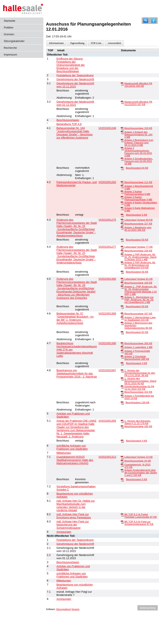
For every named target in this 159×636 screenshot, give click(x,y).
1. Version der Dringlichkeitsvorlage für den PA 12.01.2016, (139, 373)
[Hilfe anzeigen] (154, 20)
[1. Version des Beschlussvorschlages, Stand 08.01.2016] (122, 378)
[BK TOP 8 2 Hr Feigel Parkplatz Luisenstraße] (122, 514)
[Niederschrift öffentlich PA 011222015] (122, 102)
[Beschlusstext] (122, 168)
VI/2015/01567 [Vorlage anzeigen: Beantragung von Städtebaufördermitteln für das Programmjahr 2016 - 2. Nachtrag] (107, 370)
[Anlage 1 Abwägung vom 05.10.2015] (122, 227)
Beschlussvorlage (138, 128)
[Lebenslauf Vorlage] (122, 220)
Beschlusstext (137, 168)
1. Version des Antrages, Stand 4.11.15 (137, 422)
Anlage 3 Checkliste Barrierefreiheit (136, 357)
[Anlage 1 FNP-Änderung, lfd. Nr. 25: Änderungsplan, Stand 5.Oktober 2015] (122, 254)
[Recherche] (146, 20)
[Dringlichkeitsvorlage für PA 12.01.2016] (122, 386)
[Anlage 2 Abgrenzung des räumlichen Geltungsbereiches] (122, 323)
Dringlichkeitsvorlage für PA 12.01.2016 (139, 387)
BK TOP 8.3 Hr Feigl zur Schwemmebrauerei (138, 522)
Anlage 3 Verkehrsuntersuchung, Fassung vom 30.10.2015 (138, 152)
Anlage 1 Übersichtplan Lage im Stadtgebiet (140, 318)
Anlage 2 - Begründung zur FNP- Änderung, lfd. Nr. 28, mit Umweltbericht (139, 299)
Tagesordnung (77, 43)
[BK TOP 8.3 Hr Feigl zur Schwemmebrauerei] (122, 521)
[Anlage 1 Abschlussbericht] (122, 186)
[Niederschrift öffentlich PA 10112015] (122, 83)
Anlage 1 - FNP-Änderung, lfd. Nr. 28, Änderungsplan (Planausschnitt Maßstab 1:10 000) (140, 290)
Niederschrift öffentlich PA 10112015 (138, 84)
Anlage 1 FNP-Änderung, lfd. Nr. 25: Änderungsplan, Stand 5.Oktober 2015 (140, 257)
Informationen (56, 43)
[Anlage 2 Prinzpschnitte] (122, 351)
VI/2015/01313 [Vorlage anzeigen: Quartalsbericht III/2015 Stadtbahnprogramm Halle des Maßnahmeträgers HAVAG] (107, 456)
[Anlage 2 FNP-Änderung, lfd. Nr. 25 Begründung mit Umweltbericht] (122, 262)
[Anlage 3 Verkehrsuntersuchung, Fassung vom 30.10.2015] (122, 148)
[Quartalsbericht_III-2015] (122, 464)
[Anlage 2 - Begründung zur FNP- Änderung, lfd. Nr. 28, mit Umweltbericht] (122, 297)
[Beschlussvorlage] (122, 128)
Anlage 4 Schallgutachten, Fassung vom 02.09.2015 (138, 161)
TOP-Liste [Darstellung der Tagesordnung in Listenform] (96, 43)
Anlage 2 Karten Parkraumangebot (137, 192)
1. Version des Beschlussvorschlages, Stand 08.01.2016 (140, 381)
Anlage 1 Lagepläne (138, 347)
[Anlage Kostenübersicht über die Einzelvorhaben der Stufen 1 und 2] (122, 470)
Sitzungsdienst (63, 609)
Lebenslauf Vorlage (138, 220)
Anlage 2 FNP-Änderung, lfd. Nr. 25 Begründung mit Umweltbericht (139, 265)
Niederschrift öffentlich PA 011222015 (138, 103)
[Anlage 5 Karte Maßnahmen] (122, 208)
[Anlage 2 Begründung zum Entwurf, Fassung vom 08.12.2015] (122, 140)
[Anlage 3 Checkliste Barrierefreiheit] (122, 356)
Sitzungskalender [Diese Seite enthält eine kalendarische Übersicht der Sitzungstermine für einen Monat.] (14, 41)
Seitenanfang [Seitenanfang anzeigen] (147, 607)
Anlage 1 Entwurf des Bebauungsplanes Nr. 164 (138, 134)
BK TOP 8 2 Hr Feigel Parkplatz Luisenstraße (140, 515)
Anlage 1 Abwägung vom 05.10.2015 (137, 228)
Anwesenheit (114, 43)
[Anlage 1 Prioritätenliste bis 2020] (122, 396)
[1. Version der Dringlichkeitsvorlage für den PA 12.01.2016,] (122, 370)
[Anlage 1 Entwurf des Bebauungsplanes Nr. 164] (122, 132)
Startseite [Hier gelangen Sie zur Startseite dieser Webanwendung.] (9, 20)
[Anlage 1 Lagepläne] (122, 347)
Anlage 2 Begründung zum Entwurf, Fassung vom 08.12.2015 (138, 142)
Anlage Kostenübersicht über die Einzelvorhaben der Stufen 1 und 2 (140, 472)
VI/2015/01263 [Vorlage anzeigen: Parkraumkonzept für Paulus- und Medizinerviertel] (107, 182)
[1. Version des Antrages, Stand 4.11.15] (122, 421)
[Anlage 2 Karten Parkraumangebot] (122, 191)
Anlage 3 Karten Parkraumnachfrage (138, 198)
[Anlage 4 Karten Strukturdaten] (122, 202)
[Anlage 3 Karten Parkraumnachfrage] (122, 197)
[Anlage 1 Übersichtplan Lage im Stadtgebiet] (122, 317)
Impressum (10, 54)
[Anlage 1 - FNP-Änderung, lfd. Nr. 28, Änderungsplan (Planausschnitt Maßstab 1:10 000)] (122, 286)
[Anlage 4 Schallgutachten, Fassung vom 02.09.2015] (122, 159)
